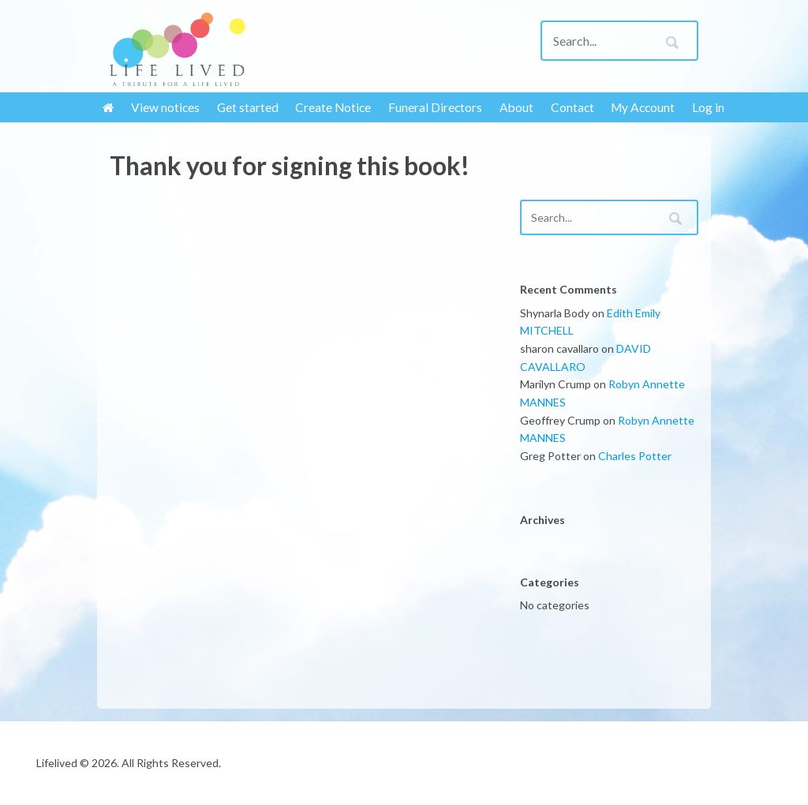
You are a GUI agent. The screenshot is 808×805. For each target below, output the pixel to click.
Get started (248, 107)
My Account (643, 107)
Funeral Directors (435, 107)
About (516, 107)
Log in (708, 107)
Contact (572, 107)
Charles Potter (634, 455)
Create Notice (333, 107)
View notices (165, 107)
